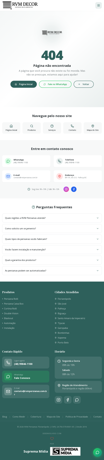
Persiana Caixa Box (12, 303)
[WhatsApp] (77, 400)
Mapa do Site (53, 416)
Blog (4, 416)
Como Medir (19, 416)
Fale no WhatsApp (55, 84)
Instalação (8, 328)
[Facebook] (74, 189)
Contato (97, 416)
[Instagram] (66, 189)
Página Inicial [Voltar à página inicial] (23, 84)
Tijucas (60, 323)
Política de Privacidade (77, 416)
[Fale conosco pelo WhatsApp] (97, 452)
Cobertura (36, 416)
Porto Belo (62, 342)
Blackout (7, 318)
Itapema (60, 337)
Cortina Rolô (9, 308)
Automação (9, 323)
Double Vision (10, 313)
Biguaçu (60, 313)
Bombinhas (62, 332)
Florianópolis (63, 298)
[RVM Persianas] (20, 5)
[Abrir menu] (98, 5)
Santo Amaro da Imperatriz (70, 318)
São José (60, 303)
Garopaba (61, 328)
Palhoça (60, 308)
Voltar (83, 84)
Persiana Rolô (10, 298)
